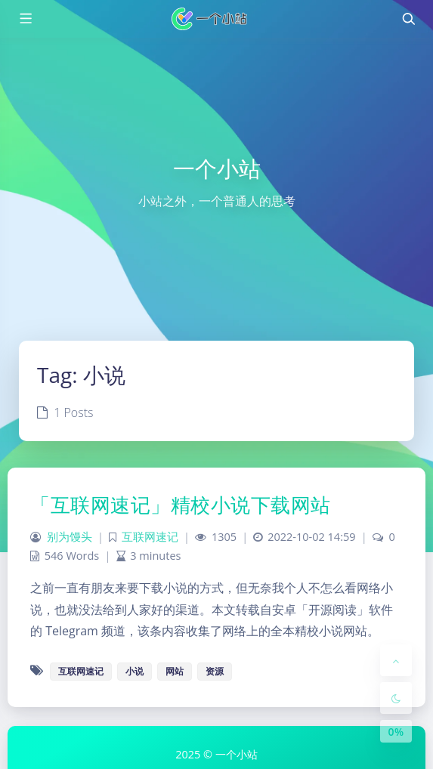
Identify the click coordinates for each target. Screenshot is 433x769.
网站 (174, 671)
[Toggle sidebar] (25, 19)
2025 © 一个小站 (216, 754)
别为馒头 (69, 537)
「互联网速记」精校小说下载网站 (180, 504)
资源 (215, 671)
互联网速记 (150, 537)
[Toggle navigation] (408, 19)
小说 (134, 671)
